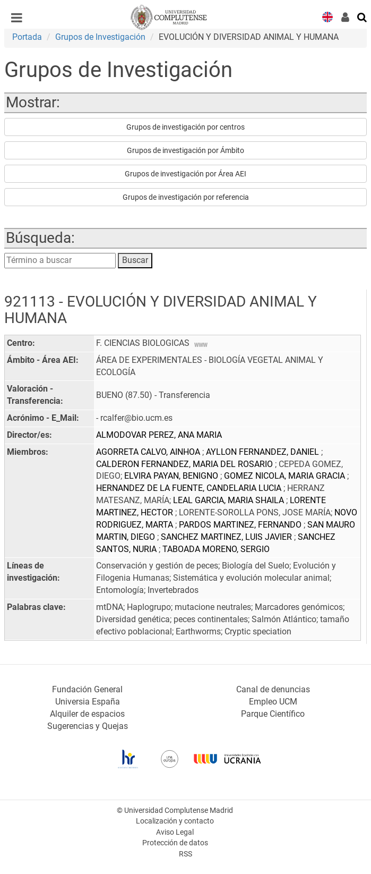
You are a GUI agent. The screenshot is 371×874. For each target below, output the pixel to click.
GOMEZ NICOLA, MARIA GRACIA (285, 476)
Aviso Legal (175, 832)
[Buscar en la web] (362, 16)
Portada (27, 37)
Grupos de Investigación (100, 37)
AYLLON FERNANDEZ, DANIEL (263, 452)
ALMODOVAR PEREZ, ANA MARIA (159, 435)
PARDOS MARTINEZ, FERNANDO (241, 525)
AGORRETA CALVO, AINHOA (149, 452)
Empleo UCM (273, 702)
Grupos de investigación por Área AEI (185, 173)
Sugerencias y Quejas (87, 726)
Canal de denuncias (273, 689)
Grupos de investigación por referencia (186, 197)
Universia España (87, 702)
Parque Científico (273, 714)
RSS (185, 854)
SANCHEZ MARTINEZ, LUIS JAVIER (227, 537)
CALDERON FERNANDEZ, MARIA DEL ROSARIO (185, 464)
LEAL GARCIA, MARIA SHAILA (229, 500)
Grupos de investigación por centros (185, 127)
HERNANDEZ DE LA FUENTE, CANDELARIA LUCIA (189, 488)
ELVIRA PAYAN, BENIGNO (172, 476)
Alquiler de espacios (87, 714)
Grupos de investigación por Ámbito (185, 150)
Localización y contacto (175, 821)
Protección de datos (175, 842)
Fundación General (87, 689)
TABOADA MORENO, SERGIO (216, 549)
